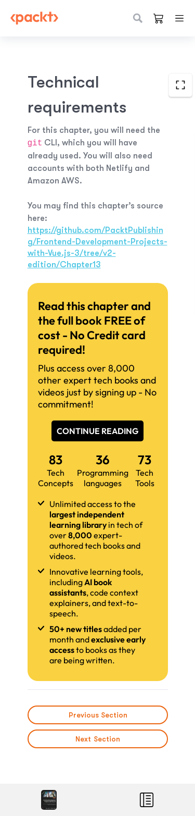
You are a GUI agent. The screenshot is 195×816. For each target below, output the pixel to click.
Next (97, 739)
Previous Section (97, 715)
